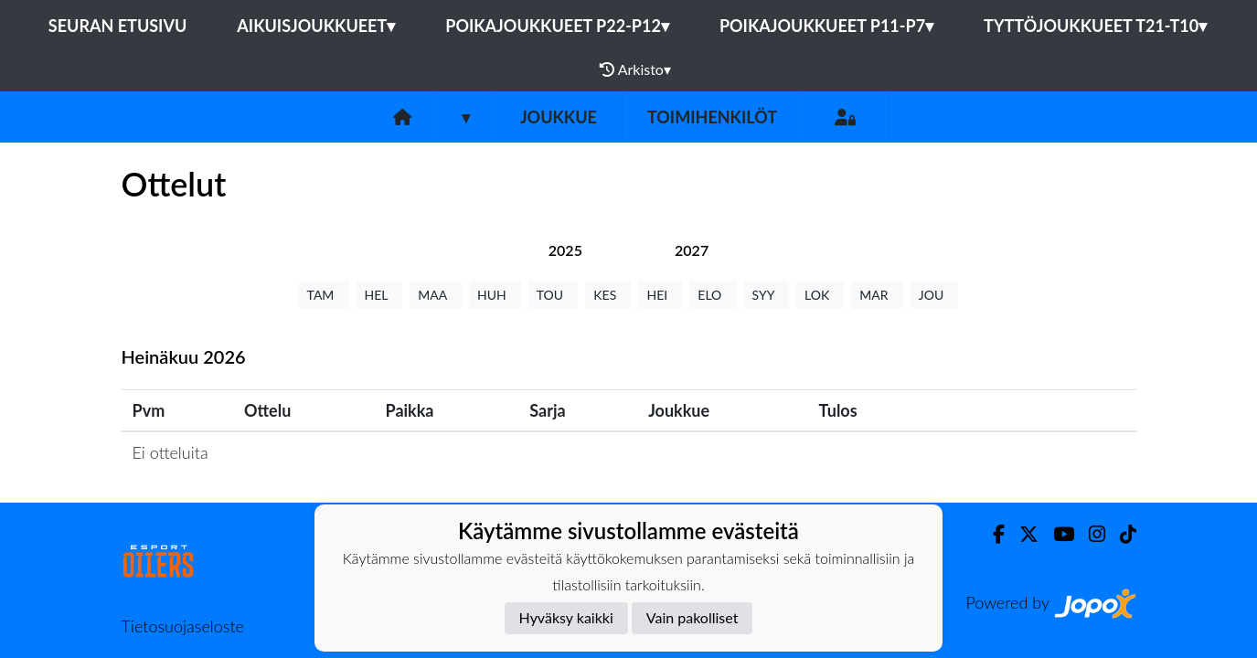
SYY (766, 294)
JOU (935, 294)
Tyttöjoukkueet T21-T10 (1095, 26)
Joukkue (558, 117)
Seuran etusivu (117, 26)
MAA (435, 294)
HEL (380, 294)
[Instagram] (1089, 534)
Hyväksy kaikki (566, 617)
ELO (713, 294)
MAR (876, 294)
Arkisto (635, 69)
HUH (495, 294)
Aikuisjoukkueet (316, 26)
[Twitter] (1022, 534)
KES (608, 294)
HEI (660, 294)
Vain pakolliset (692, 617)
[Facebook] (991, 534)
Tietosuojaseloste (183, 626)
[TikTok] (1120, 534)
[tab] (565, 250)
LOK (820, 294)
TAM (324, 294)
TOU (553, 294)
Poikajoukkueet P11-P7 (826, 26)
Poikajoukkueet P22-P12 (557, 26)
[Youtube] (1056, 534)
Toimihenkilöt (712, 117)
